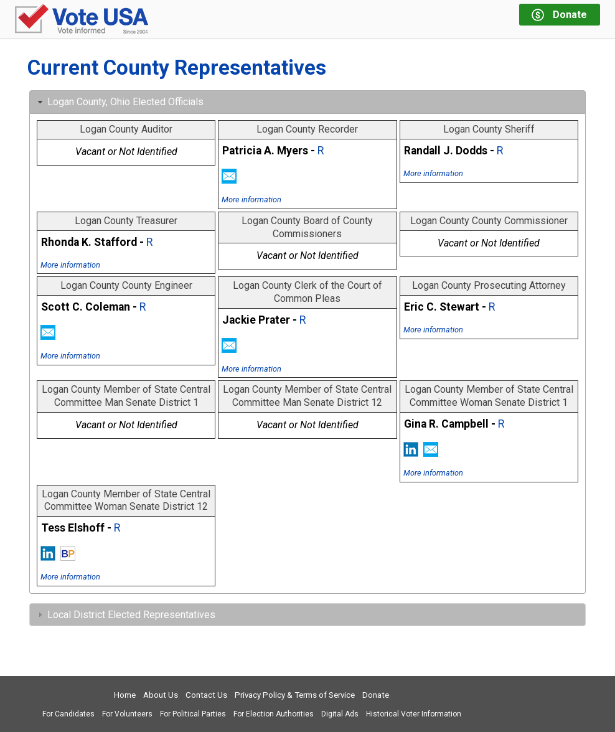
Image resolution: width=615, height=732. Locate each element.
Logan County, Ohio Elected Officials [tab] (119, 102)
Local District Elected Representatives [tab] (125, 615)
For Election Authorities (273, 714)
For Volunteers (127, 714)
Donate (375, 695)
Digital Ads (340, 714)
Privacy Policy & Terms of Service (295, 695)
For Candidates (68, 714)
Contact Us (206, 695)
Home (125, 695)
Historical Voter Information (413, 714)
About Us (160, 695)
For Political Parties (193, 714)
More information (251, 199)
